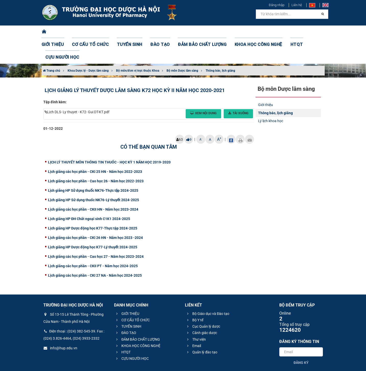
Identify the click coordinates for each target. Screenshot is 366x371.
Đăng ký (301, 337)
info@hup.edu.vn (60, 323)
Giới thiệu (265, 79)
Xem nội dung (203, 87)
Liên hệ (297, 5)
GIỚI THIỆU (59, 32)
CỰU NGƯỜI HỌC (302, 32)
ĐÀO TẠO (154, 32)
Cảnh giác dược (201, 307)
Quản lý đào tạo (201, 327)
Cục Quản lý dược (203, 301)
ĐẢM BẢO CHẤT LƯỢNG (191, 32)
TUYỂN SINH (127, 32)
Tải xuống (238, 87)
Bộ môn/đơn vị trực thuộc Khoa (137, 45)
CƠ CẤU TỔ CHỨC (92, 32)
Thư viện (196, 314)
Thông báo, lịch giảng (220, 45)
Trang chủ (51, 45)
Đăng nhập (276, 5)
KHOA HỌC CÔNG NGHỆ (240, 32)
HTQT (274, 32)
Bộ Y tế (194, 294)
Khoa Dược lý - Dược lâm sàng (88, 45)
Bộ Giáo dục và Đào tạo (207, 288)
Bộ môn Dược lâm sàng (182, 45)
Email (193, 320)
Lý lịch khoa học (270, 95)
